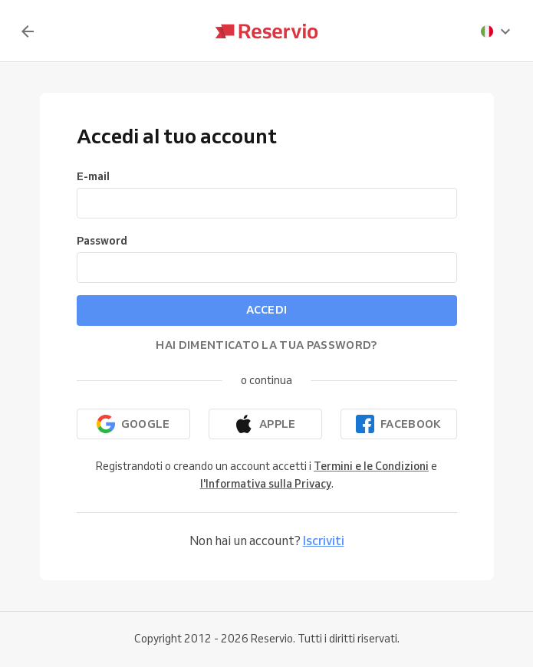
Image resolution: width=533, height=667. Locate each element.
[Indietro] (27, 31)
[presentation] (496, 31)
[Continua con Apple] (265, 424)
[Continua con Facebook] (399, 424)
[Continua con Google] (133, 424)
